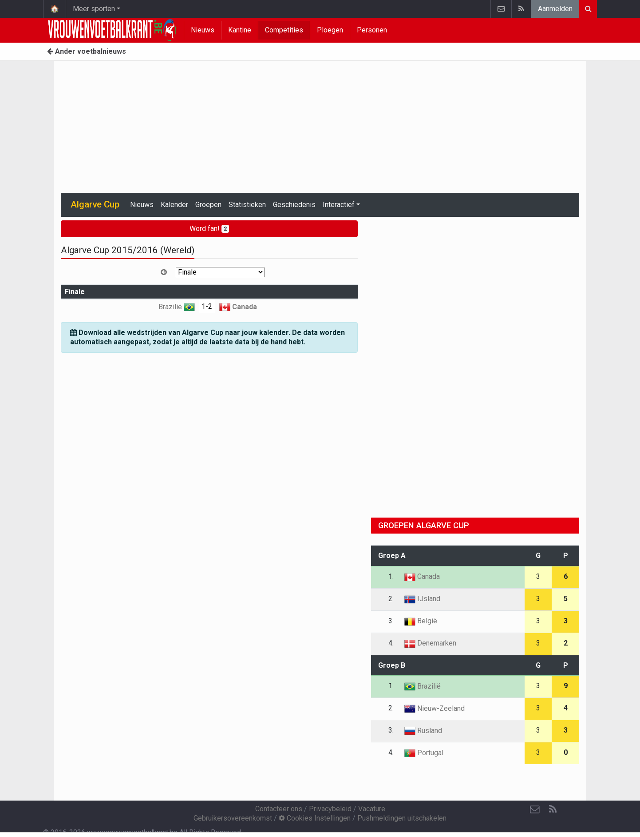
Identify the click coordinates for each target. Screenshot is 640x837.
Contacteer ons (278, 809)
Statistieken (247, 204)
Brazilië (176, 307)
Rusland (423, 730)
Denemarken (430, 643)
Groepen (208, 204)
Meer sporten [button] (94, 8)
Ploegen (330, 30)
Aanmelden (555, 8)
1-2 (206, 306)
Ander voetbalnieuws (86, 51)
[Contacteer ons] (535, 809)
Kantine (239, 30)
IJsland (422, 598)
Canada (238, 307)
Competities (284, 30)
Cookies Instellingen (315, 818)
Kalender (174, 204)
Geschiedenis (294, 204)
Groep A (392, 555)
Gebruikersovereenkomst (233, 818)
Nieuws (202, 30)
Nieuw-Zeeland (434, 708)
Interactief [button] (339, 204)
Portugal (423, 753)
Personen (372, 30)
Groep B (391, 665)
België (420, 621)
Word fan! (209, 228)
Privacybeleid (330, 809)
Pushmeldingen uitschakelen (401, 818)
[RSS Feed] (552, 809)
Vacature (371, 809)
